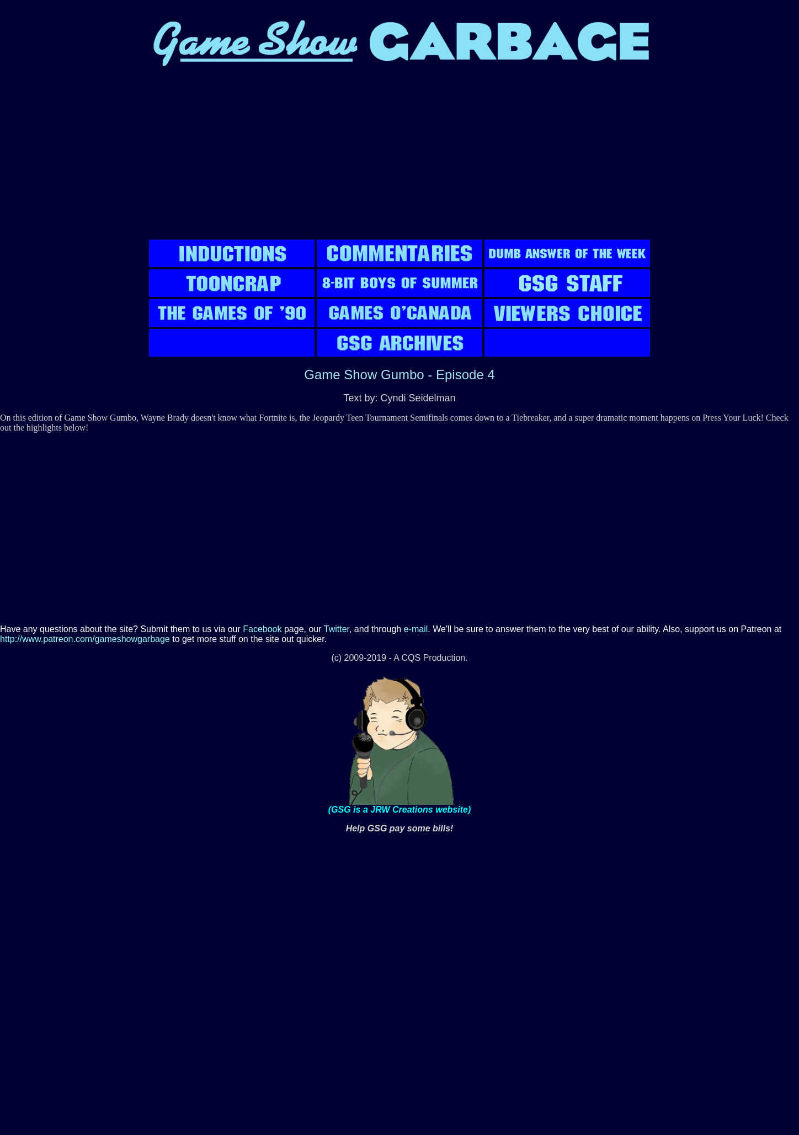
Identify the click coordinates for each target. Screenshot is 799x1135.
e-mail (416, 629)
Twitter (336, 629)
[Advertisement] (399, 160)
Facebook (262, 629)
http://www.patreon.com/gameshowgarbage (85, 639)
